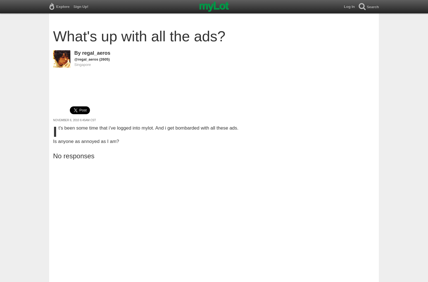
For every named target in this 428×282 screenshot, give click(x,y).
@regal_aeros (86, 59)
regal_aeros (96, 53)
